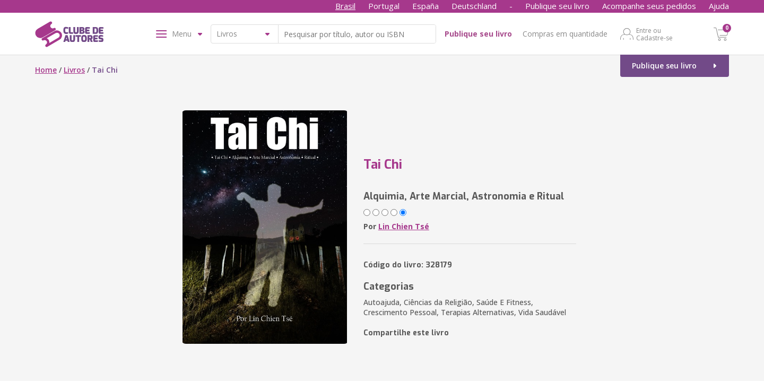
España (425, 6)
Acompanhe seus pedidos (649, 6)
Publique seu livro (557, 6)
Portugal (384, 6)
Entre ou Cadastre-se (654, 34)
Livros (74, 70)
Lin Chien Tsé (403, 226)
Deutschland (474, 6)
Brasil (345, 6)
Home (46, 70)
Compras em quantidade (565, 34)
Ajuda (719, 6)
